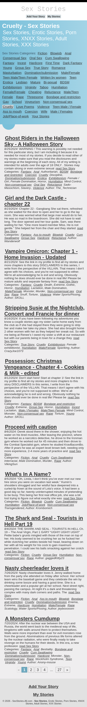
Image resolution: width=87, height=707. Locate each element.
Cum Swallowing (57, 58)
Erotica (8, 82)
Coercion (31, 111)
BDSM (64, 82)
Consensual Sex (14, 58)
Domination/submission (41, 73)
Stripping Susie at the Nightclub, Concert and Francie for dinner (44, 311)
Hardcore (36, 63)
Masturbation (12, 73)
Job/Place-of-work (16, 116)
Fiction (42, 53)
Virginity (30, 87)
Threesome (35, 97)
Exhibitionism (12, 87)
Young (7, 68)
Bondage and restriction (63, 97)
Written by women (53, 77)
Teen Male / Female (67, 107)
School (17, 102)
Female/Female (14, 92)
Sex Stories (43, 9)
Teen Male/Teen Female (20, 77)
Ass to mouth (12, 111)
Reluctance (52, 92)
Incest (22, 63)
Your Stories (40, 116)
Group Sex (22, 68)
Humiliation (60, 87)
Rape (20, 97)
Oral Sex (35, 58)
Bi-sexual (50, 82)
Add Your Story (36, 16)
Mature (36, 82)
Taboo (44, 87)
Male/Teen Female (53, 410)
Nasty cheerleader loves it (37, 568)
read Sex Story (65, 168)
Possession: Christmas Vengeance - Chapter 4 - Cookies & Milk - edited (44, 367)
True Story (41, 68)
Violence (43, 107)
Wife (44, 111)
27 (59, 670)
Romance (59, 68)
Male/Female (70, 73)
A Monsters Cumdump (32, 618)
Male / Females (61, 111)
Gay (6, 102)
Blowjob (56, 53)
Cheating (34, 92)
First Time (53, 63)
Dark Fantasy (72, 63)
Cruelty (8, 107)
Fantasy (8, 63)
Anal (68, 53)
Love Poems (25, 107)
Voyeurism (32, 102)
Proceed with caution (31, 427)
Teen (72, 77)
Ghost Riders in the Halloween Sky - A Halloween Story (41, 141)
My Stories (54, 16)
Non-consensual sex (57, 102)
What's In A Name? (28, 474)
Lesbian (21, 82)
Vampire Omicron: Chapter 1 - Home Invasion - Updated (41, 254)
